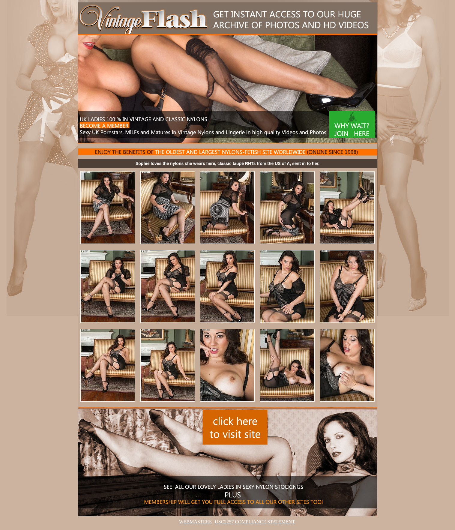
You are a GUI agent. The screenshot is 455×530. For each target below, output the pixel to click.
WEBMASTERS (195, 521)
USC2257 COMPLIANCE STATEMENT (255, 521)
